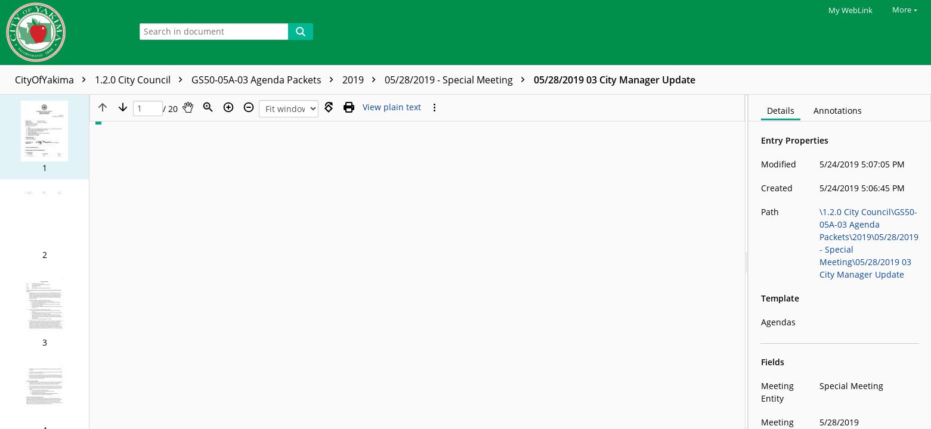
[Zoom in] (228, 107)
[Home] (62, 32)
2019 (362, 79)
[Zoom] (208, 107)
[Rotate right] (328, 107)
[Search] (300, 31)
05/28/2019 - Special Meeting (458, 79)
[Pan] (188, 107)
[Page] (148, 109)
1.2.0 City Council (141, 79)
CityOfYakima (53, 79)
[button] (44, 137)
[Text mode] (392, 107)
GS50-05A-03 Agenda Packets (265, 79)
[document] (839, 262)
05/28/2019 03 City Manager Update (614, 79)
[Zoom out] (249, 107)
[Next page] (123, 107)
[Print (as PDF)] (349, 107)
